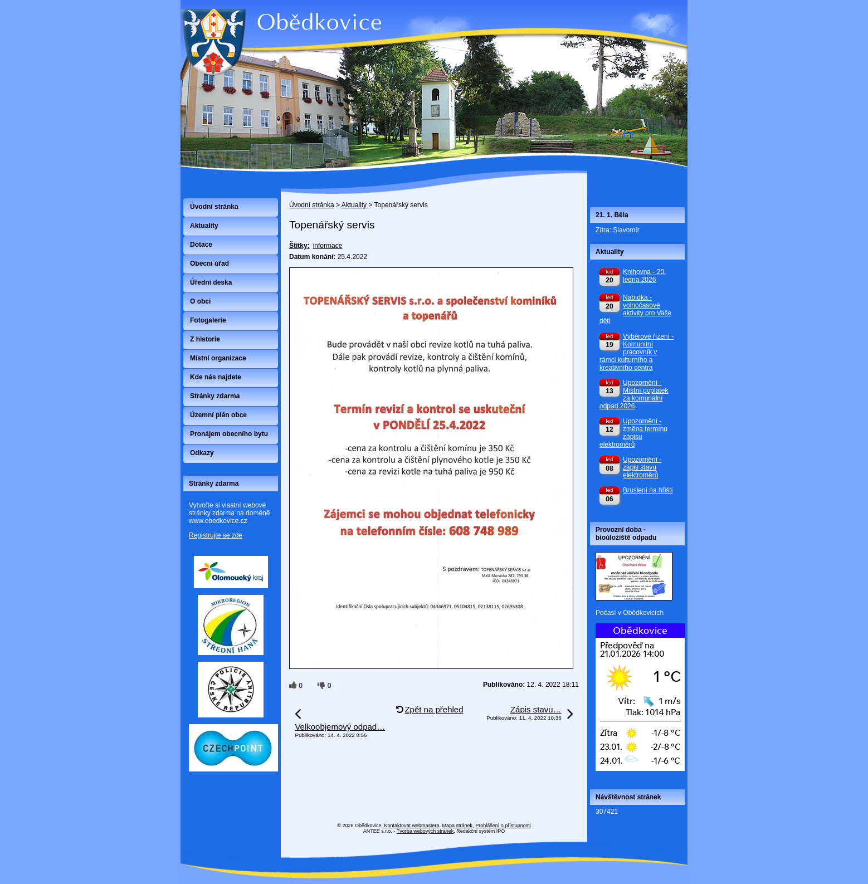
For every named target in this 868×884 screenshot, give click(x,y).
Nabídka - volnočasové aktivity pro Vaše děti (635, 309)
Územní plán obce (218, 415)
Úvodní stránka (311, 205)
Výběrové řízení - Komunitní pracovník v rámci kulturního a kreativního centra (636, 352)
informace (328, 246)
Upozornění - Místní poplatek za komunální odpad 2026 (633, 394)
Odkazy (202, 453)
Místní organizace (218, 358)
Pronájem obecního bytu (229, 434)
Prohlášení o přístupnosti (503, 825)
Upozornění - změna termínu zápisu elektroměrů (633, 432)
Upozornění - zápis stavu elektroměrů (642, 467)
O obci (200, 301)
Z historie (205, 339)
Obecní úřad (209, 263)
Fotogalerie (208, 320)
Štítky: (299, 246)
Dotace (201, 244)
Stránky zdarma (215, 396)
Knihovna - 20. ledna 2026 (644, 276)
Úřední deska (211, 282)
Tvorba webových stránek (425, 831)
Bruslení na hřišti (647, 490)
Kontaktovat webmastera (412, 825)
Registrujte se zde (215, 535)
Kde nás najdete (215, 377)
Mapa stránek (457, 825)
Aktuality (354, 205)
